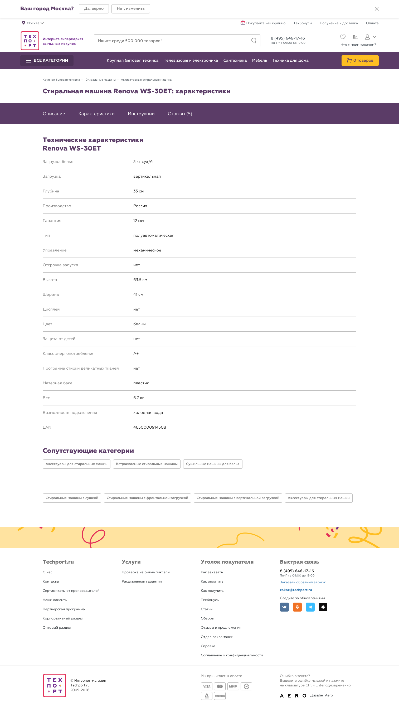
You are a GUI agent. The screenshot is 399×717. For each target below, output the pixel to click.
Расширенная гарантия (142, 582)
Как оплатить (212, 582)
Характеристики (96, 114)
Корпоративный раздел (63, 619)
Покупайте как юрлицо (266, 23)
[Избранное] (342, 38)
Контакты (51, 582)
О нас (47, 572)
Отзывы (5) (180, 114)
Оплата (372, 23)
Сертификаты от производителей (71, 591)
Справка (208, 646)
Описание (54, 114)
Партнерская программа (64, 609)
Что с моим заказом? (358, 45)
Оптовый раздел (57, 628)
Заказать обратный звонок (303, 582)
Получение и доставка (339, 23)
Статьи (206, 609)
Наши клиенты (55, 600)
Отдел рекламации (217, 637)
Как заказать (212, 572)
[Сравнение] (354, 37)
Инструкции (141, 114)
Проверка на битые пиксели (146, 572)
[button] (94, 8)
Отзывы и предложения (221, 628)
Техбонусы (302, 23)
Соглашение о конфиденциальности (232, 655)
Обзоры (207, 619)
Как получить (212, 591)
